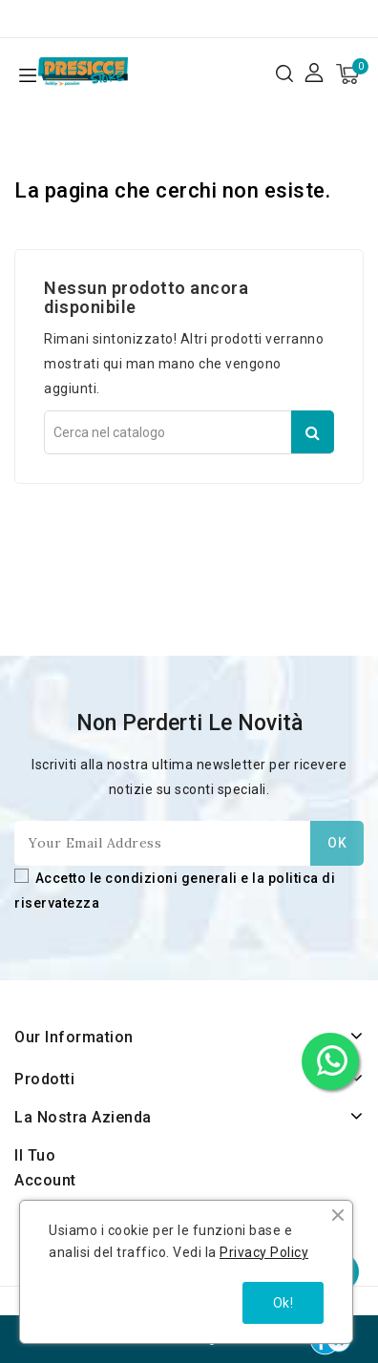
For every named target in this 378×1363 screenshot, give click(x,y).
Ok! (283, 1303)
